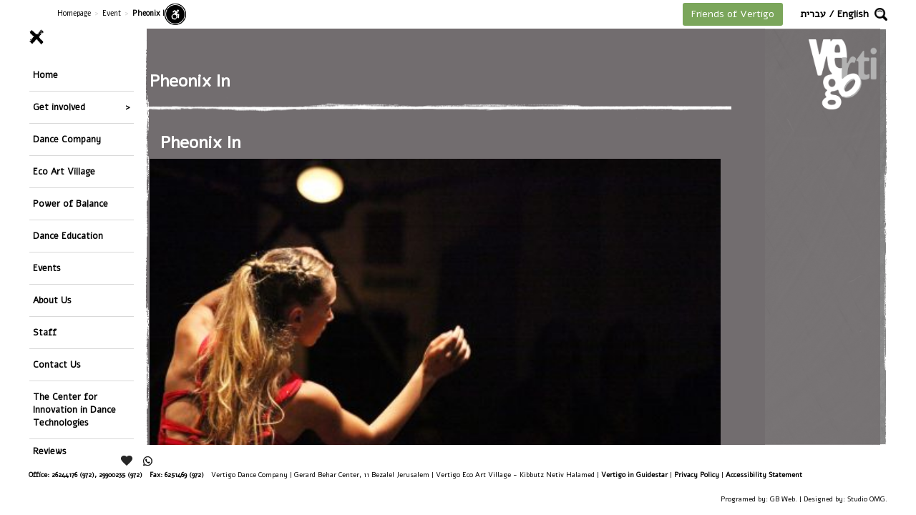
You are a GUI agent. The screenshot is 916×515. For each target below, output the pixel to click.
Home (45, 75)
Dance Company (67, 139)
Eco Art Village (64, 171)
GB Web (782, 499)
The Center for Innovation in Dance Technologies (74, 409)
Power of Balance (70, 203)
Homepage (74, 13)
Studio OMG (866, 499)
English (853, 14)
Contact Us (57, 364)
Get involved (59, 107)
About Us (52, 300)
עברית (813, 14)
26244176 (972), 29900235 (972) (97, 474)
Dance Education (68, 236)
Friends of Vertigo (732, 14)
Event (111, 13)
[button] (880, 14)
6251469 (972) (184, 474)
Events (47, 268)
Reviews (50, 451)
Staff (45, 332)
